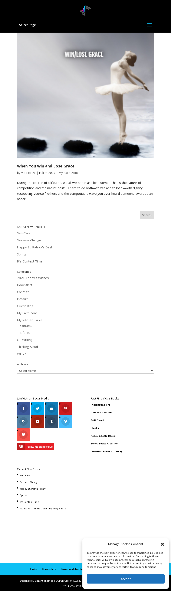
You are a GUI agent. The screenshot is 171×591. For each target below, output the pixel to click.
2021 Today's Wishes (33, 278)
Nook (101, 420)
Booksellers (49, 567)
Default (22, 299)
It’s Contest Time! (30, 261)
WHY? (21, 354)
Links (33, 567)
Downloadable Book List (76, 567)
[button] (162, 544)
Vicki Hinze (28, 173)
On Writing (25, 339)
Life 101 (26, 332)
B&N (93, 420)
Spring (21, 254)
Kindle (107, 412)
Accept (126, 579)
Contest (23, 292)
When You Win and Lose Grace (46, 166)
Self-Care (23, 233)
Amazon (96, 412)
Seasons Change (29, 240)
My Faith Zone (69, 173)
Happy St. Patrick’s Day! (34, 247)
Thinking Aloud (27, 347)
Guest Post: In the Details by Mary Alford (43, 507)
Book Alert (24, 285)
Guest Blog (25, 306)
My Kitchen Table (29, 320)
